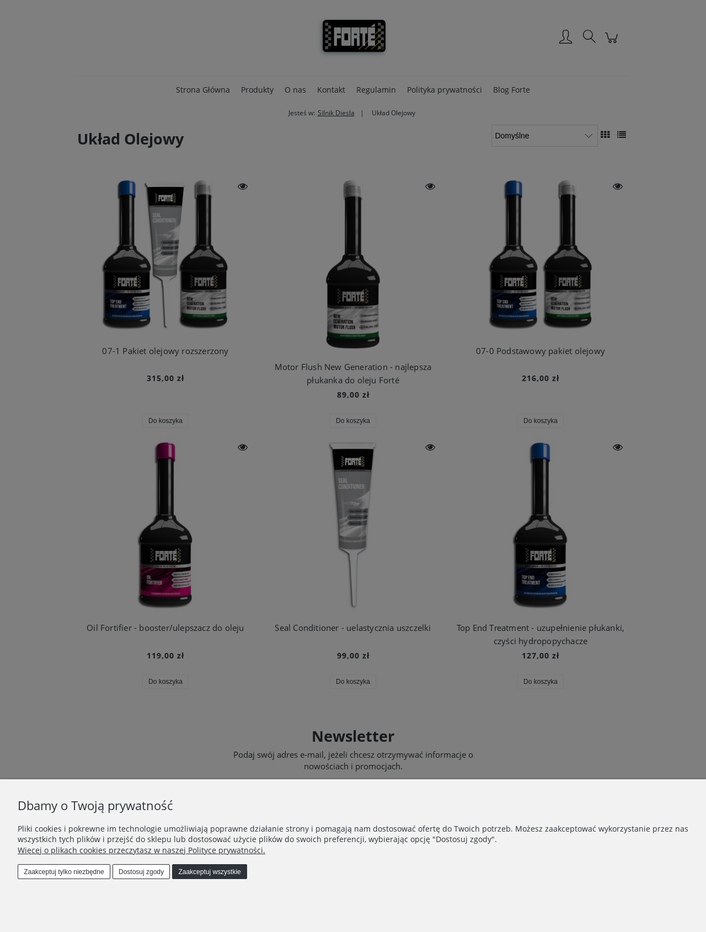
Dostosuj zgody (141, 872)
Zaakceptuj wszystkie (209, 872)
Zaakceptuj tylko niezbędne (64, 872)
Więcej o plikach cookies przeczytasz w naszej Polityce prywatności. (141, 850)
